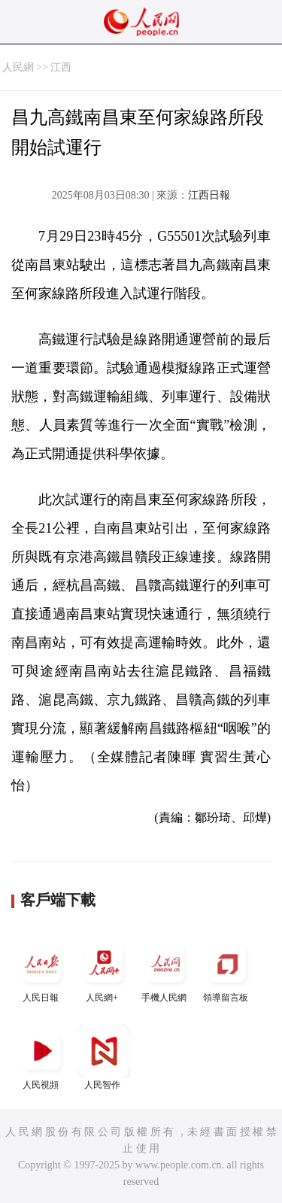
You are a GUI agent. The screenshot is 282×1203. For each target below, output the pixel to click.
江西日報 (209, 195)
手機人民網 (165, 970)
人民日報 (42, 970)
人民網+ (103, 970)
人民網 (18, 67)
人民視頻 (42, 1057)
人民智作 (103, 1057)
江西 (60, 67)
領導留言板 (227, 970)
